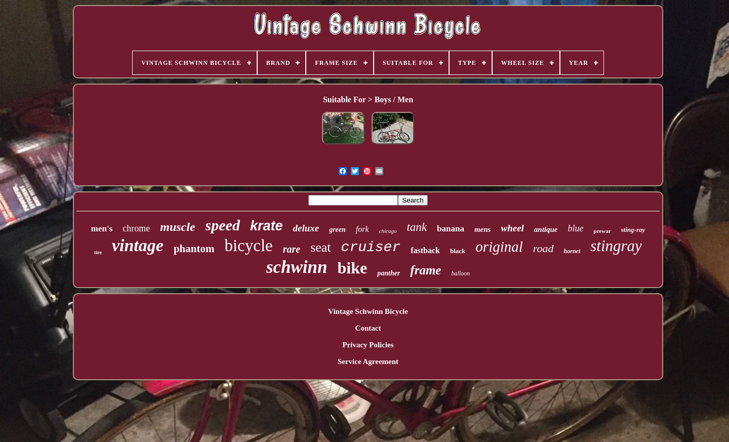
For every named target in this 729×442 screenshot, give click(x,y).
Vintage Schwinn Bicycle (368, 311)
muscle (177, 226)
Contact (368, 328)
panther (388, 273)
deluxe (306, 228)
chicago (388, 231)
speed (223, 225)
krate (266, 225)
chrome (136, 228)
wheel (512, 228)
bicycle (248, 245)
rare (291, 249)
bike (353, 268)
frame (425, 270)
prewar (602, 231)
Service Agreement (368, 361)
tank (417, 227)
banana (450, 228)
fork (362, 229)
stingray (616, 246)
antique (546, 229)
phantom (194, 249)
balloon (460, 273)
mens (482, 229)
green (337, 229)
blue (576, 228)
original (498, 246)
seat (320, 247)
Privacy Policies (367, 345)
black (457, 251)
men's (102, 228)
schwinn (297, 267)
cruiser (371, 247)
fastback (425, 250)
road (543, 248)
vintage (138, 245)
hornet (572, 251)
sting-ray (633, 229)
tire (98, 252)
